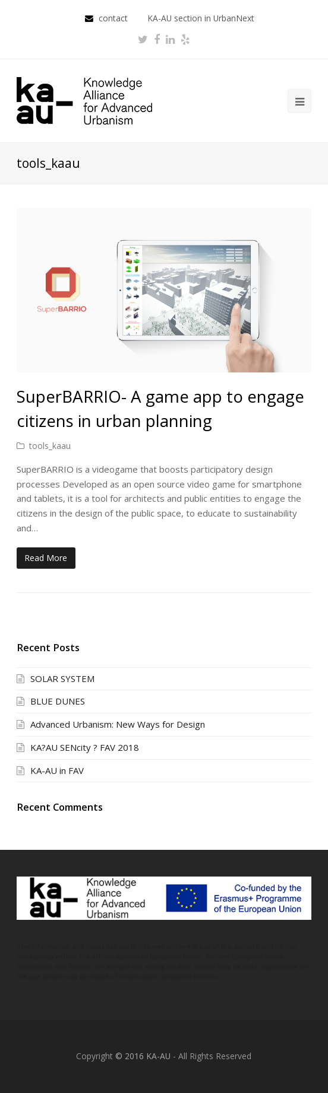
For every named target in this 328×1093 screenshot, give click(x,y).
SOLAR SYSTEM (62, 678)
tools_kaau (50, 445)
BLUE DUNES (57, 701)
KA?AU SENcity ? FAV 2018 (84, 747)
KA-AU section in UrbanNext (200, 18)
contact (114, 18)
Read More (45, 557)
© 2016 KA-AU (143, 1056)
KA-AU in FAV (57, 770)
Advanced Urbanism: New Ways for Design (117, 724)
